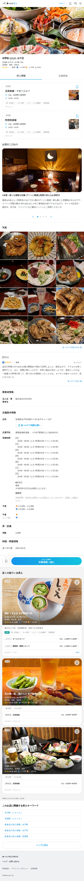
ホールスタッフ (19, 639)
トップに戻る (42, 845)
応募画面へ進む (46, 561)
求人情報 (21, 76)
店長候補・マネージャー (17, 91)
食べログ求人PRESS (10, 857)
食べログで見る (73, 381)
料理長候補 (10, 120)
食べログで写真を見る (71, 347)
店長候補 (16, 715)
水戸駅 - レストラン (13, 813)
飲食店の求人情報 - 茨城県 (16, 836)
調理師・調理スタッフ (21, 646)
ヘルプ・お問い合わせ (10, 861)
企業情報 (34, 869)
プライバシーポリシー (19, 869)
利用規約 (5, 869)
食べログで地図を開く (31, 425)
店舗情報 (63, 76)
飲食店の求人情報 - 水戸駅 (16, 824)
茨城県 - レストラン (13, 818)
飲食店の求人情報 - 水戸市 (16, 830)
